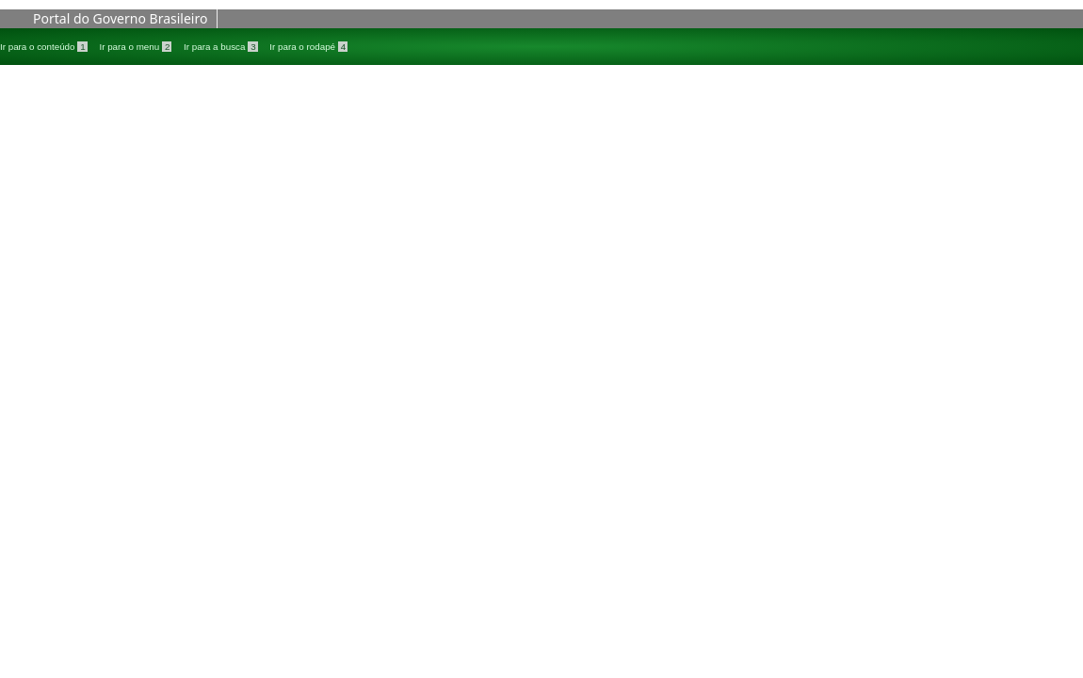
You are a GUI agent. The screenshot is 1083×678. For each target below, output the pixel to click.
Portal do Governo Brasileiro (120, 18)
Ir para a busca (222, 46)
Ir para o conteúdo (44, 46)
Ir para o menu (136, 46)
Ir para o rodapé (308, 46)
